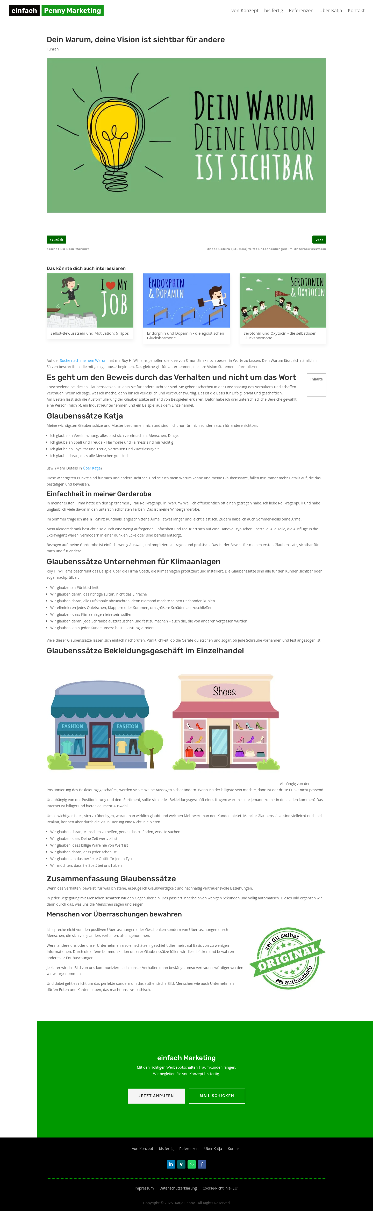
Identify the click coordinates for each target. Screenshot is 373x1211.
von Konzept (245, 11)
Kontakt (356, 11)
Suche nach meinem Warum (84, 360)
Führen (53, 49)
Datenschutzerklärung (178, 1188)
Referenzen (301, 11)
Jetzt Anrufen (156, 1096)
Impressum (144, 1188)
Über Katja (330, 11)
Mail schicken (217, 1096)
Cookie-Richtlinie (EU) (220, 1188)
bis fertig (273, 11)
